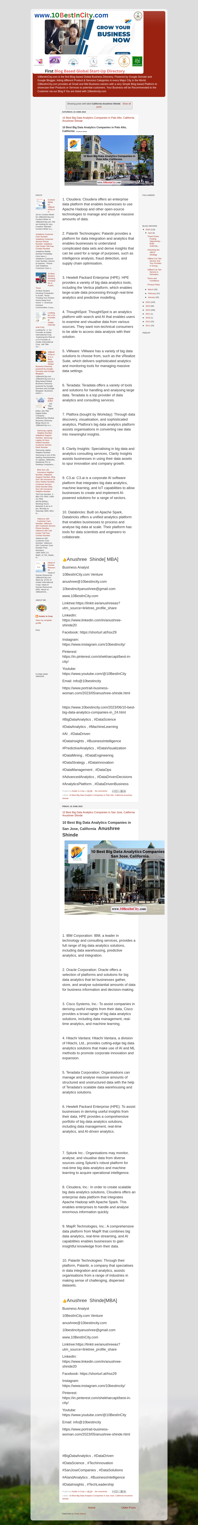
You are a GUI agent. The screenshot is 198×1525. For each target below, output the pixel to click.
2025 (148, 302)
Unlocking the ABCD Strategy (153, 252)
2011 (148, 325)
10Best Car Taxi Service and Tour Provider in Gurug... (154, 262)
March (151, 289)
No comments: (101, 791)
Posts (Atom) (80, 1514)
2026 (148, 229)
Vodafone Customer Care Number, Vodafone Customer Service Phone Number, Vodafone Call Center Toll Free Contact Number (45, 241)
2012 (148, 321)
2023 (148, 310)
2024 (148, 306)
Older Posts (128, 1507)
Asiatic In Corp (46, 616)
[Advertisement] (44, 144)
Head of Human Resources (51, 566)
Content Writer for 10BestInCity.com (51, 206)
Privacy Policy (153, 284)
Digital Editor (50, 399)
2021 (148, 314)
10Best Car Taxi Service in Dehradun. (154, 272)
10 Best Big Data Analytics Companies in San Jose (91, 1496)
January (152, 297)
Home (91, 1507)
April (150, 233)
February (152, 293)
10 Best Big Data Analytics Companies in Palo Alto (91, 795)
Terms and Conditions (153, 279)
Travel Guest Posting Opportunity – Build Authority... (154, 241)
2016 (148, 318)
